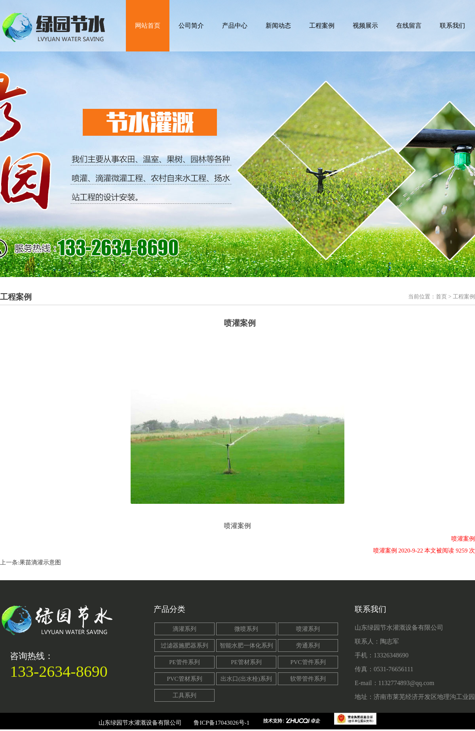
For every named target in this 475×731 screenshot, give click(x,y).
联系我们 (452, 25)
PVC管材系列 (184, 679)
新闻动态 (278, 25)
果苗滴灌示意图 (40, 562)
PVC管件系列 (307, 662)
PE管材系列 (246, 662)
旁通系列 (308, 645)
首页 (441, 297)
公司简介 (191, 25)
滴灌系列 (184, 629)
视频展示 (365, 25)
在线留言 (409, 25)
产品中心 (234, 25)
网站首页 (147, 25)
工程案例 (321, 25)
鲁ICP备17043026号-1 (221, 723)
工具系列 (184, 695)
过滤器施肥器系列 (184, 645)
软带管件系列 (308, 679)
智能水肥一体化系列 (246, 645)
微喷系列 (246, 629)
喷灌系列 (308, 629)
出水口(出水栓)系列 (246, 679)
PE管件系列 (184, 662)
